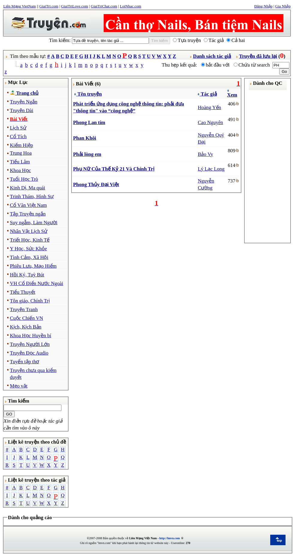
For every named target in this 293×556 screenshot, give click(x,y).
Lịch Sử (18, 128)
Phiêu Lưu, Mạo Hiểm (33, 266)
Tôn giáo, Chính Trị (30, 301)
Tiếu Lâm (20, 162)
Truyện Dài (21, 110)
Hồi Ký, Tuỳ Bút (27, 275)
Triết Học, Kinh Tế (29, 240)
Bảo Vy (205, 154)
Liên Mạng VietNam (19, 6)
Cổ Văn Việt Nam (28, 205)
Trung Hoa (21, 153)
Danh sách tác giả (212, 56)
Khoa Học (20, 170)
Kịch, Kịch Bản (25, 327)
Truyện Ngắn (23, 102)
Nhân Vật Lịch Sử (28, 231)
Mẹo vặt (19, 386)
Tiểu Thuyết (22, 292)
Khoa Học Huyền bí (30, 335)
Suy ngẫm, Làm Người (34, 222)
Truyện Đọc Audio (29, 353)
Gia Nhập (283, 6)
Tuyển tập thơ (24, 361)
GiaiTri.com (48, 6)
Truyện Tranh (24, 309)
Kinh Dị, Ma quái (27, 188)
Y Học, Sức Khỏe (28, 248)
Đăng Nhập (263, 6)
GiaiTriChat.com (104, 6)
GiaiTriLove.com (74, 6)
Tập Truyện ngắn (28, 214)
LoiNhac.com (130, 6)
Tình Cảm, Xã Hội (29, 257)
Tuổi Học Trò (24, 179)
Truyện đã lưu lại (258, 56)
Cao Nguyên (210, 122)
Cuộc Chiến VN (26, 318)
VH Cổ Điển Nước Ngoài (36, 283)
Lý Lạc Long (211, 169)
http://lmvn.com (169, 538)
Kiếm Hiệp (21, 145)
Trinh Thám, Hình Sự (32, 196)
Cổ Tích (18, 136)
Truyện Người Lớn (30, 344)
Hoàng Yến (209, 107)
